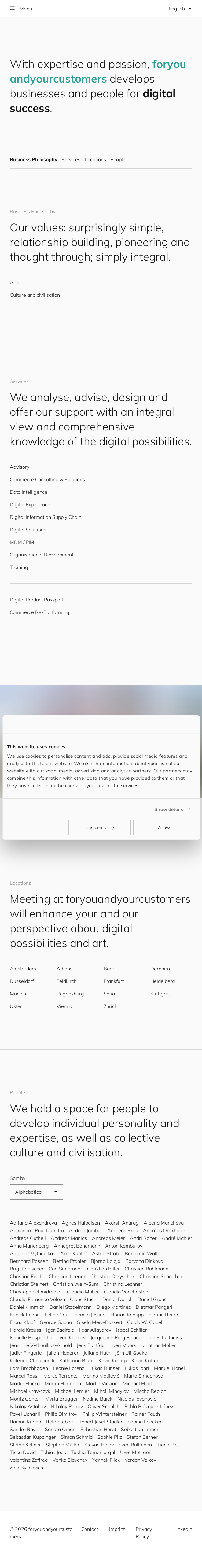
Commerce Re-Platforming (39, 612)
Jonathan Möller (158, 1345)
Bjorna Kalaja (105, 1261)
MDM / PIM (22, 542)
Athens (64, 968)
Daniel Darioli (117, 1299)
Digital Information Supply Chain (45, 517)
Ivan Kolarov (72, 1337)
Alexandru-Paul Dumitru (37, 1230)
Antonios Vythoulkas (32, 1253)
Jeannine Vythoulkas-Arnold (41, 1345)
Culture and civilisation (35, 295)
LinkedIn (183, 1529)
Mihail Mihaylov (111, 1391)
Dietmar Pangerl (154, 1307)
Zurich (110, 1006)
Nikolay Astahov (28, 1406)
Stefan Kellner (25, 1445)
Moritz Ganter (25, 1399)
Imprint (117, 1529)
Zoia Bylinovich (26, 1467)
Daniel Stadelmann (71, 1307)
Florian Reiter (163, 1314)
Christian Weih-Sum (75, 1284)
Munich (18, 994)
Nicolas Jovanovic (136, 1399)
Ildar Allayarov (95, 1330)
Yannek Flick (106, 1460)
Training (19, 567)
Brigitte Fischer (27, 1269)
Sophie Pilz (109, 1437)
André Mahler (177, 1238)
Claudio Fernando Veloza (37, 1299)
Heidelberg (162, 981)
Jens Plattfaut (91, 1345)
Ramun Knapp (25, 1422)
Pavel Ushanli (25, 1414)
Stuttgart (160, 994)
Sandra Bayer (25, 1429)
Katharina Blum (76, 1360)
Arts (14, 282)
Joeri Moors (123, 1345)
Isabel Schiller (131, 1330)
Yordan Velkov (140, 1460)
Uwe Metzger (135, 1452)
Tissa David (23, 1452)
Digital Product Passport (37, 600)
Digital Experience (30, 504)
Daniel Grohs (152, 1299)
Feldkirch (67, 981)
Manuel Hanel (169, 1368)
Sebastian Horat (98, 1429)
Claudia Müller (83, 1292)
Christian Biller (103, 1269)
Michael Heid (137, 1383)
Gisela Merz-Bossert (99, 1322)
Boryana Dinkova (144, 1261)
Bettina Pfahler (69, 1261)
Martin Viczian (102, 1383)
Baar (109, 968)
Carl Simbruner (65, 1269)
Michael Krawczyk (30, 1391)
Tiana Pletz (169, 1445)
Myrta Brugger (61, 1399)
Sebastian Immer (140, 1429)
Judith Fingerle (26, 1353)
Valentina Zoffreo (29, 1460)
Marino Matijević (101, 1376)
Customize (100, 827)
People (118, 159)
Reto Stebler (59, 1422)
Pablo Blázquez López (148, 1406)
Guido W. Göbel (144, 1322)
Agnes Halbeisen (81, 1223)
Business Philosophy (33, 159)
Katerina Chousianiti (32, 1360)
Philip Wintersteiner (104, 1414)
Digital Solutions (28, 529)
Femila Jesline (90, 1314)
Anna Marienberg (29, 1246)
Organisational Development (41, 555)
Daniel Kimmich (27, 1307)
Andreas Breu (122, 1230)
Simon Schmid (77, 1437)
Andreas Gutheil (28, 1238)
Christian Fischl (27, 1276)
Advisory (19, 467)
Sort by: (18, 1178)
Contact (89, 1529)
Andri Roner (143, 1238)
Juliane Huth (96, 1353)
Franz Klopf (22, 1322)
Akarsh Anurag (122, 1223)
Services (70, 159)
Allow (164, 827)
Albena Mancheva (164, 1223)
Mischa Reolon (150, 1391)
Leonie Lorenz (68, 1368)
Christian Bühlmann (146, 1269)
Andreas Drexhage (164, 1230)
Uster (16, 1006)
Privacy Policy (144, 1532)
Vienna (64, 1006)
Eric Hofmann (25, 1314)
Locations (95, 159)
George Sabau (56, 1322)
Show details (168, 809)
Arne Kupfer (73, 1253)
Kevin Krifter (145, 1360)
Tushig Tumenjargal (93, 1452)
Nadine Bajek (97, 1399)
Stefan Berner (142, 1437)
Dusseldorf (22, 981)
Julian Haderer (63, 1353)
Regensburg (70, 994)
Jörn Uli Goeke (131, 1353)
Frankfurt (114, 981)
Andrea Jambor (85, 1230)
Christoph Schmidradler (36, 1292)
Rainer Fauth (145, 1414)
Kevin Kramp (112, 1360)
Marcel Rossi (24, 1376)
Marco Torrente (60, 1376)
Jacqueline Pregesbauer (116, 1337)
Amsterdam (23, 968)
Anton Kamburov (123, 1246)
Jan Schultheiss (165, 1337)
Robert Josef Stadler (100, 1422)
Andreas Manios (69, 1238)
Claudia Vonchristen (126, 1292)
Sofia (109, 994)
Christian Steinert (29, 1284)
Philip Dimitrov (61, 1414)
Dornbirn (160, 968)
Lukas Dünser (104, 1368)
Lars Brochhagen (29, 1368)
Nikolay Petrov (67, 1406)
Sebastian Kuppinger (33, 1437)
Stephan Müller (62, 1445)
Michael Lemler (72, 1391)
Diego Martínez (114, 1307)
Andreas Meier (108, 1238)
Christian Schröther (161, 1276)
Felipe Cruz (57, 1314)
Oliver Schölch (103, 1406)
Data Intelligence (28, 492)
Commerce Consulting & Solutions (47, 479)
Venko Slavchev (70, 1460)
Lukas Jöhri (137, 1368)
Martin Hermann (63, 1383)
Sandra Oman (60, 1429)
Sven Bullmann (135, 1445)
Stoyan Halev (99, 1445)
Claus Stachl (83, 1299)
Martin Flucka (25, 1383)
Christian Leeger (67, 1276)
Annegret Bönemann (77, 1246)
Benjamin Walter (143, 1253)
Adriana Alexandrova (33, 1223)
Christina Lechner (122, 1284)
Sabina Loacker (144, 1422)
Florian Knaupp (127, 1314)
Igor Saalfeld (60, 1330)
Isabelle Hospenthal (31, 1337)
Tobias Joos (53, 1452)
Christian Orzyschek (112, 1276)
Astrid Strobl (106, 1253)
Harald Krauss (25, 1330)
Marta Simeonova (143, 1376)
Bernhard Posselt (29, 1261)
